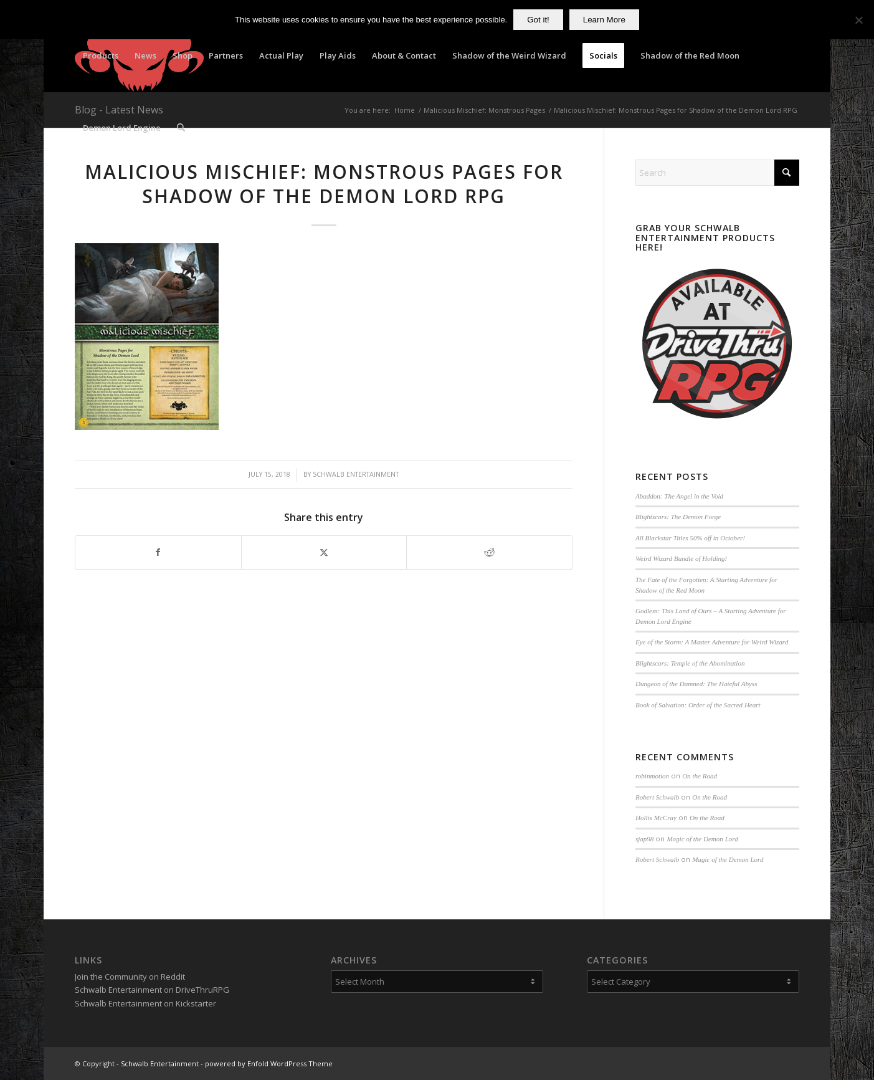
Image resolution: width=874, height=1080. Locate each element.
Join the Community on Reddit (130, 976)
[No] (858, 20)
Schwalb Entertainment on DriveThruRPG (152, 989)
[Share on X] (324, 552)
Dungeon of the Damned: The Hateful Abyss (696, 683)
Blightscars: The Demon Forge (678, 516)
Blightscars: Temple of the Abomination (690, 663)
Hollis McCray (656, 817)
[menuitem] (100, 55)
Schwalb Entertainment (356, 474)
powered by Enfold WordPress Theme (269, 1063)
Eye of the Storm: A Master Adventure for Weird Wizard (711, 642)
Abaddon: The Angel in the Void (679, 496)
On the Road (699, 776)
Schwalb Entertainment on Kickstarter (145, 1003)
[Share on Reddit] (489, 552)
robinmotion (652, 776)
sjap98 (644, 839)
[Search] (181, 128)
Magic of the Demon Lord (702, 839)
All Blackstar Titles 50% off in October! (690, 538)
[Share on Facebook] (158, 552)
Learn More (604, 19)
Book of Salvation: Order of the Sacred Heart (698, 705)
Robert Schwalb (657, 797)
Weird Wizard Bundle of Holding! (681, 558)
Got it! (538, 19)
